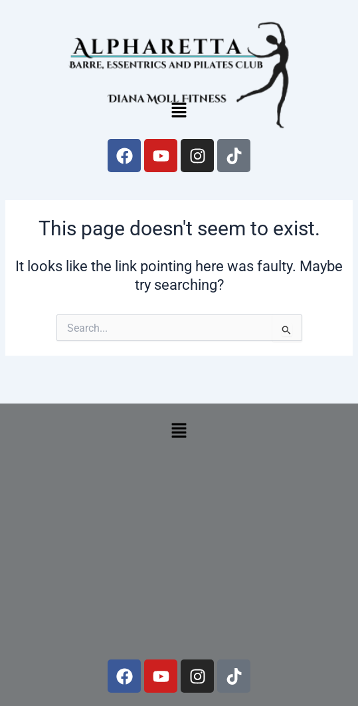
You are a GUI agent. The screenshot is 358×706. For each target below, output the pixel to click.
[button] (178, 111)
